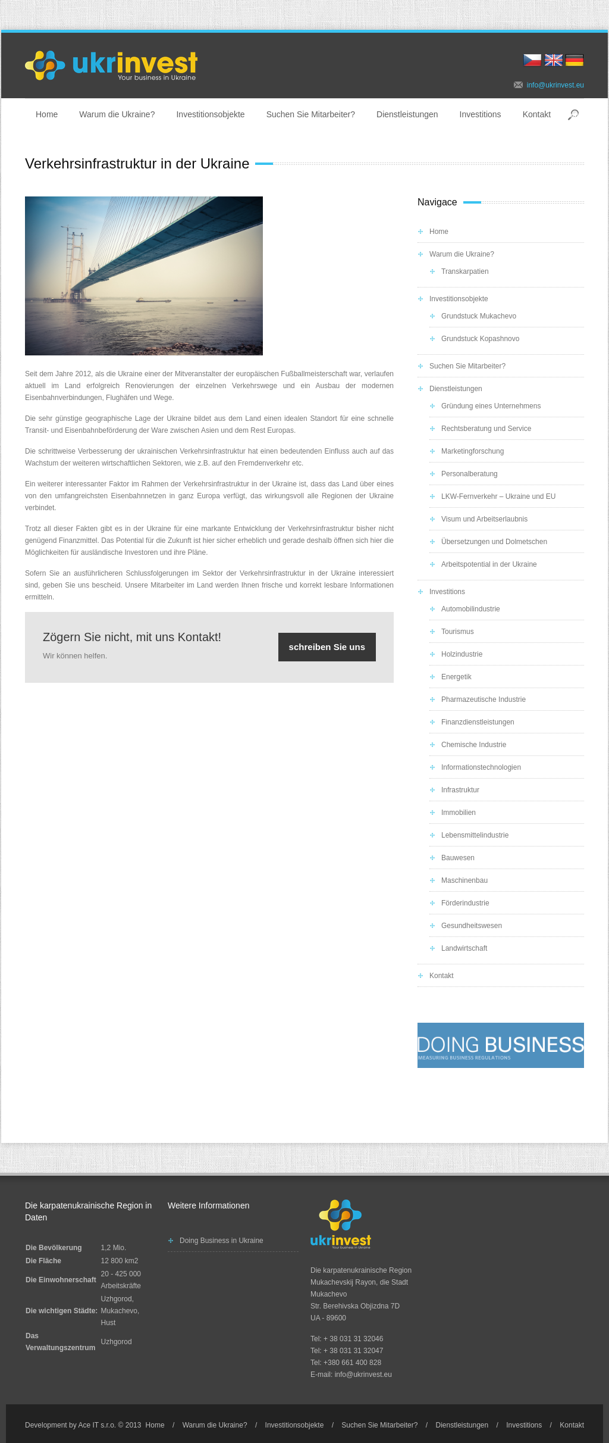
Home (47, 114)
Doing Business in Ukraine (221, 1240)
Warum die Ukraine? (117, 114)
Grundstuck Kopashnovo (480, 339)
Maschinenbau (464, 880)
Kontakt (537, 114)
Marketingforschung (472, 451)
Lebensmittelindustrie (474, 835)
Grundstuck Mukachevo (478, 316)
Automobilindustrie (470, 609)
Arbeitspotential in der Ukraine (489, 564)
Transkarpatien (465, 271)
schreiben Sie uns (327, 647)
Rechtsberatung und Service (486, 428)
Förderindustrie (465, 903)
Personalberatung (469, 474)
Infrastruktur (460, 790)
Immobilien (458, 812)
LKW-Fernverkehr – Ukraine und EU (498, 496)
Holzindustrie (461, 654)
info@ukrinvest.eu (555, 85)
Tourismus (457, 631)
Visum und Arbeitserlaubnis (484, 519)
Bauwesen (458, 858)
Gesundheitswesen (471, 926)
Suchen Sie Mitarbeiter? (310, 114)
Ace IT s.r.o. (97, 1425)
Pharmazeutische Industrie (483, 699)
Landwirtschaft (464, 948)
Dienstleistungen (407, 114)
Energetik (456, 677)
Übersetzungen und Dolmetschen (494, 542)
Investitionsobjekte (210, 114)
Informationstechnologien (481, 767)
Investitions (480, 114)
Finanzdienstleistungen (477, 722)
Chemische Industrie (473, 745)
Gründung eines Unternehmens (491, 406)
